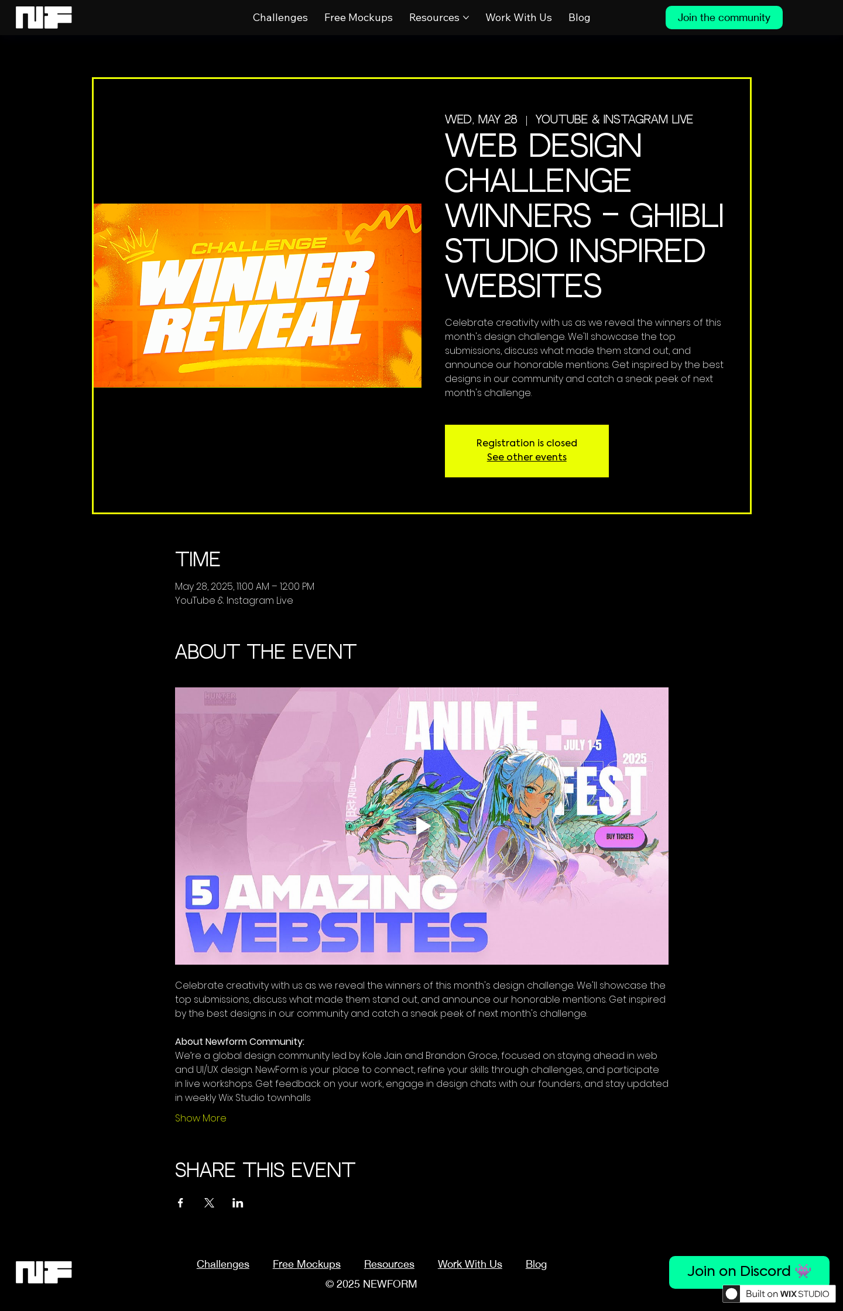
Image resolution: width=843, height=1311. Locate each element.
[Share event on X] (209, 1202)
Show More (201, 1118)
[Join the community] (724, 17)
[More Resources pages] (466, 17)
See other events (527, 458)
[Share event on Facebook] (180, 1202)
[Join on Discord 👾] (749, 1272)
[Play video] (422, 826)
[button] (389, 1264)
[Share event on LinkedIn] (238, 1202)
